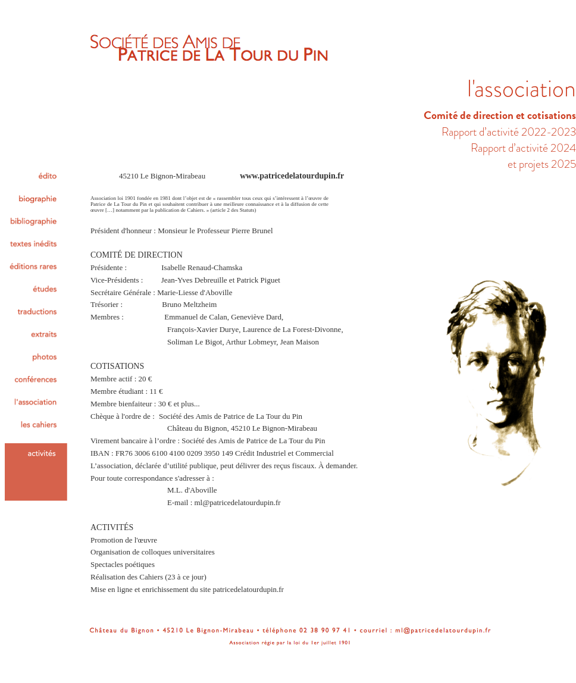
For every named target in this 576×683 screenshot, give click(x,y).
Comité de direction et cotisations (500, 115)
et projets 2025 (542, 164)
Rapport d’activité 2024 (523, 148)
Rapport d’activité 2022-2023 (509, 132)
